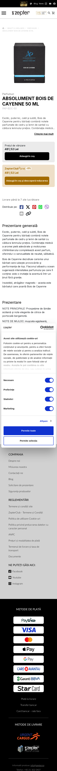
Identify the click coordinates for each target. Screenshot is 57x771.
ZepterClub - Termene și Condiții (26, 512)
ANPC (12, 534)
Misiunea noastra (18, 467)
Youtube (16, 577)
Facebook (17, 571)
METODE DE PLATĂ (28, 609)
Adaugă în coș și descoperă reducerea (27, 180)
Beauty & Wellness (16, 28)
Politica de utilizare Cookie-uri (24, 519)
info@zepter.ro (37, 765)
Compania (16, 454)
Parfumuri (32, 28)
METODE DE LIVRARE (28, 724)
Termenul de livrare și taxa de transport (24, 549)
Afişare (44, 421)
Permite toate (28, 430)
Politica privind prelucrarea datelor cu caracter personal (28, 527)
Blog (11, 479)
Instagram (17, 583)
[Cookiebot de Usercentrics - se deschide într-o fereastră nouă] (41, 328)
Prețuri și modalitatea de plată (24, 540)
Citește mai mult (44, 133)
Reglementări (19, 500)
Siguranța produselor (20, 491)
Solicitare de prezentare (21, 485)
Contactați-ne (16, 473)
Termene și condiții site (21, 506)
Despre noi (14, 461)
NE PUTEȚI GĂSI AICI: (22, 565)
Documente (15, 556)
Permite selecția (28, 440)
